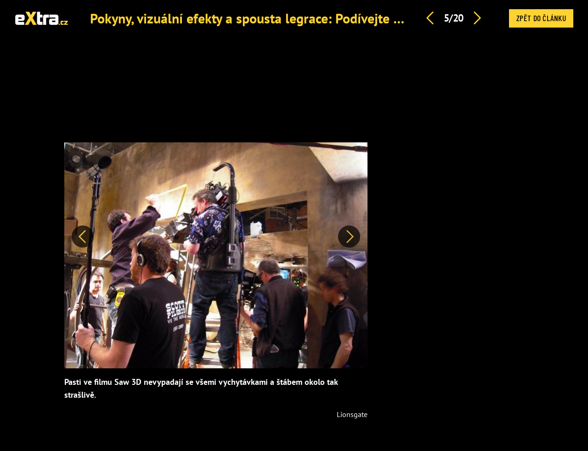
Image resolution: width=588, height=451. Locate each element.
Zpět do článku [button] (541, 18)
